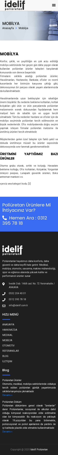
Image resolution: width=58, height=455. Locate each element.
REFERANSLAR (10, 350)
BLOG (5, 356)
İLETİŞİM (7, 361)
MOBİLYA (7, 340)
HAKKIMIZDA (9, 329)
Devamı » (7, 395)
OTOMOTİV (8, 345)
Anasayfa (8, 28)
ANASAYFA (8, 324)
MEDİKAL (7, 335)
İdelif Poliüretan (39, 449)
